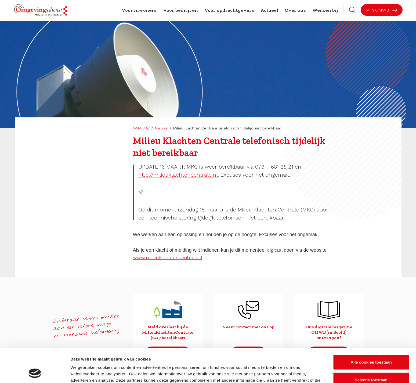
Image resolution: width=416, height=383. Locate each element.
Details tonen (290, 372)
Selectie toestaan (371, 348)
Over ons (295, 10)
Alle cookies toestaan (371, 330)
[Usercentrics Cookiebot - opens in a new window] (34, 373)
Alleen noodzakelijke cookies (371, 365)
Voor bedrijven (180, 10)
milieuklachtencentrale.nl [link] (178, 175)
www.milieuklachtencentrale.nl (167, 257)
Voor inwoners (139, 10)
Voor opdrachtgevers (229, 10)
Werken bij (325, 10)
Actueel (269, 10)
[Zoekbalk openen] (352, 10)
